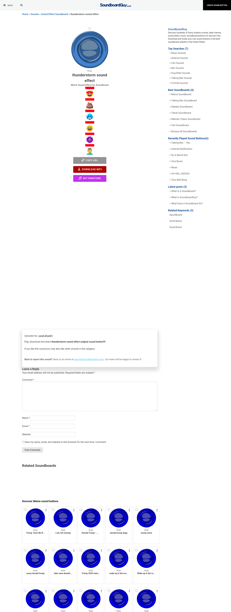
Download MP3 (90, 169)
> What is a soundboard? (183, 191)
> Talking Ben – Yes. (180, 142)
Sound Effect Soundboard (54, 14)
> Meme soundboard (180, 94)
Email (25, 426)
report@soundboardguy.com (89, 359)
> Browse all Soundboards (183, 131)
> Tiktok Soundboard (180, 112)
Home (25, 14)
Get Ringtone (90, 178)
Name (26, 418)
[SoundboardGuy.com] (115, 4)
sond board (176, 221)
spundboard (176, 214)
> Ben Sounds (177, 68)
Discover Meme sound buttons (40, 501)
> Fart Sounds (177, 63)
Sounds (35, 14)
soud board (176, 227)
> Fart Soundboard (179, 125)
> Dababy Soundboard (181, 106)
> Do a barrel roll (179, 155)
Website (26, 434)
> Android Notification (181, 149)
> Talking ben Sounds (181, 78)
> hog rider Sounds (180, 73)
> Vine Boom (176, 161)
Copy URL (89, 160)
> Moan (173, 167)
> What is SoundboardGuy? (184, 197)
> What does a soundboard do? (186, 203)
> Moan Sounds (178, 53)
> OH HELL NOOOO (180, 173)
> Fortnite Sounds (179, 83)
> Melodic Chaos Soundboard (185, 119)
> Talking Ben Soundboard (183, 100)
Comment (28, 379)
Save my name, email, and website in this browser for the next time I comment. (66, 442)
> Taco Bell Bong (178, 179)
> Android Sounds (179, 58)
